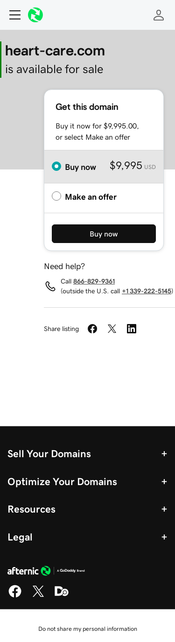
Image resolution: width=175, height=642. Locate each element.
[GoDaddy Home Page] (46, 572)
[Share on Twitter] (112, 328)
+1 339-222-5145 (146, 291)
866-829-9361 (94, 281)
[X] (38, 596)
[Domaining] (61, 596)
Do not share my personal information (87, 629)
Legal (20, 537)
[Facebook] (14, 596)
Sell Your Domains (49, 453)
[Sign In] (159, 15)
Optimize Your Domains (62, 481)
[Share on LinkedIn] (131, 328)
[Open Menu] (11, 15)
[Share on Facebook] (92, 328)
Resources (31, 509)
